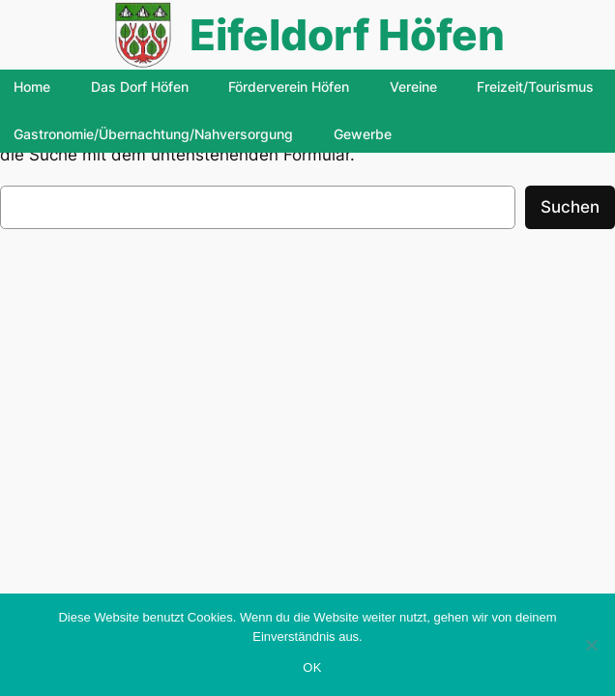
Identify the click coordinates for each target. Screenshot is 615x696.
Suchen (570, 207)
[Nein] (590, 644)
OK (312, 667)
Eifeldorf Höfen (347, 35)
